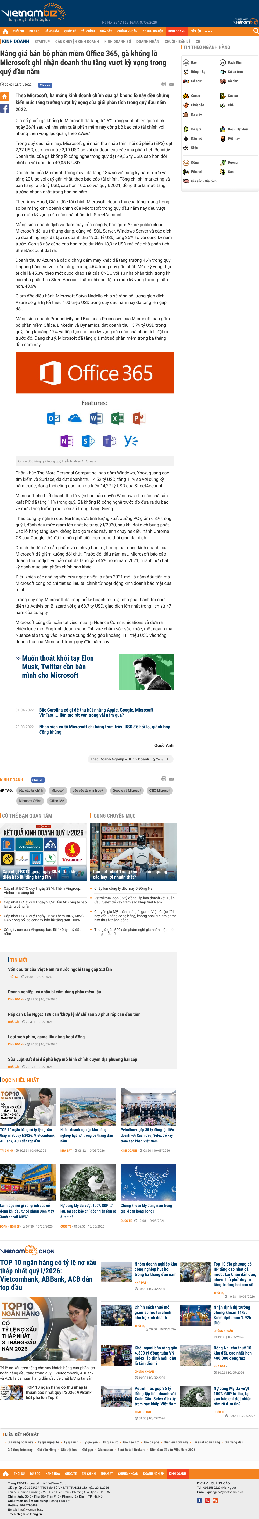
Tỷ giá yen (90, 1442)
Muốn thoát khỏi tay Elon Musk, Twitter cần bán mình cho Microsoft (58, 666)
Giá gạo (87, 1450)
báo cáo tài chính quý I (88, 790)
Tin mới (18, 960)
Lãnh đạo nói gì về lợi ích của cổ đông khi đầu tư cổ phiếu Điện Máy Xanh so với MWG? (27, 1211)
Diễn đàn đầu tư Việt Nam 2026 (172, 1450)
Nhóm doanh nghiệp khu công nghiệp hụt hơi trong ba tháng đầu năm (86, 1135)
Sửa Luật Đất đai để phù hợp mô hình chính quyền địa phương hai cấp (72, 1059)
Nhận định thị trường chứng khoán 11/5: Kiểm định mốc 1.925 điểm (232, 1315)
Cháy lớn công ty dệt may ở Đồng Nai (123, 889)
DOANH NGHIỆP (152, 31)
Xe (198, 41)
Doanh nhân (147, 41)
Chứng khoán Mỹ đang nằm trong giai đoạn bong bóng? (146, 1208)
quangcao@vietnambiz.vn (225, 1492)
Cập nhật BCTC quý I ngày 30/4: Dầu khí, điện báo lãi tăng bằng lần (40, 874)
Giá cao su (105, 1450)
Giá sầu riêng (46, 1450)
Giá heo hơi (131, 1442)
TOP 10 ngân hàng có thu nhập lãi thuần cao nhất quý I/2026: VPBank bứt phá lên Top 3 (59, 1392)
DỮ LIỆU (196, 31)
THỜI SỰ (18, 31)
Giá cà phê (151, 1442)
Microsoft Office (30, 800)
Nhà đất (14, 1022)
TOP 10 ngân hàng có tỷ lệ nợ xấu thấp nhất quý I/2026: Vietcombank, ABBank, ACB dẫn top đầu (27, 1135)
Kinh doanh (15, 41)
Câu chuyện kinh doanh (77, 41)
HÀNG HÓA (52, 31)
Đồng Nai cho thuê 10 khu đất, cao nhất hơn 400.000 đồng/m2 (233, 1353)
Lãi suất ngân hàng (206, 1442)
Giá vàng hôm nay (20, 1442)
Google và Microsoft (127, 790)
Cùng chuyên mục (115, 816)
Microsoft (57, 790)
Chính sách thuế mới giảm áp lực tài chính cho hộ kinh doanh (153, 1312)
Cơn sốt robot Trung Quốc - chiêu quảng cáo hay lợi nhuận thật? (130, 874)
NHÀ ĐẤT (106, 31)
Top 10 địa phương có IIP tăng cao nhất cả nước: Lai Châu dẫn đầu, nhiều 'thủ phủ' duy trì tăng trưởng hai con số (235, 1275)
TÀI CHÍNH (88, 31)
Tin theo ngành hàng (206, 47)
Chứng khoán (223, 1331)
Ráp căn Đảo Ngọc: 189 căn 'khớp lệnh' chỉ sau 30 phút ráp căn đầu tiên (74, 1014)
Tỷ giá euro (110, 1442)
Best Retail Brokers (132, 1450)
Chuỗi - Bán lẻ (177, 41)
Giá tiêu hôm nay (176, 1442)
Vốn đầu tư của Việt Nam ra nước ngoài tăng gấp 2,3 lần (60, 969)
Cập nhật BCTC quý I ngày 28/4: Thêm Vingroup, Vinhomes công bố (42, 891)
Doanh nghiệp (10, 1226)
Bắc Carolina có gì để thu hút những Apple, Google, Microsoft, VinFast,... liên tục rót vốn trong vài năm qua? (97, 713)
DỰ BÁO (34, 31)
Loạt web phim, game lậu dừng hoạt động (46, 1037)
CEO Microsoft (159, 790)
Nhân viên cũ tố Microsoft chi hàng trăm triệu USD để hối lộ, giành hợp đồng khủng (104, 729)
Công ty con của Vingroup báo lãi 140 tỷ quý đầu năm (42, 932)
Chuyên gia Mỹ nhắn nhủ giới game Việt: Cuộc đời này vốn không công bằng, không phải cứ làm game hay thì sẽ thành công (135, 916)
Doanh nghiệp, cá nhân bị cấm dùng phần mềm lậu (54, 992)
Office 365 (56, 800)
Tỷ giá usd (71, 1442)
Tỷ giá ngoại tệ (48, 1442)
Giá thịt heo (69, 1450)
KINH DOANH (176, 31)
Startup (42, 41)
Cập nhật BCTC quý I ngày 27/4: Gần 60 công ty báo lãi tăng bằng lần (45, 904)
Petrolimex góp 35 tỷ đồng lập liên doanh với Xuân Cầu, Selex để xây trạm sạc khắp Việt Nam (134, 900)
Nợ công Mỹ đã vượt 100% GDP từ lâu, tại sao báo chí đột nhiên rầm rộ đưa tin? (88, 1211)
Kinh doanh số (117, 41)
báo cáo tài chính (31, 790)
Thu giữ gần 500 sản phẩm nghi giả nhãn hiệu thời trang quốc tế (134, 932)
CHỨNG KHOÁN (127, 31)
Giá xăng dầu (234, 1442)
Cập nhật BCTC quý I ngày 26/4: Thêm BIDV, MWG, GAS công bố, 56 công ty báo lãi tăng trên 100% (44, 918)
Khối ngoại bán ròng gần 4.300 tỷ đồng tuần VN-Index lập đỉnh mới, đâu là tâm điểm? (156, 1355)
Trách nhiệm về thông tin (25, 1514)
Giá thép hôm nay (20, 1450)
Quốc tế (65, 1226)
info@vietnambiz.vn (31, 1509)
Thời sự (13, 977)
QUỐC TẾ (70, 31)
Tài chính (6, 1151)
